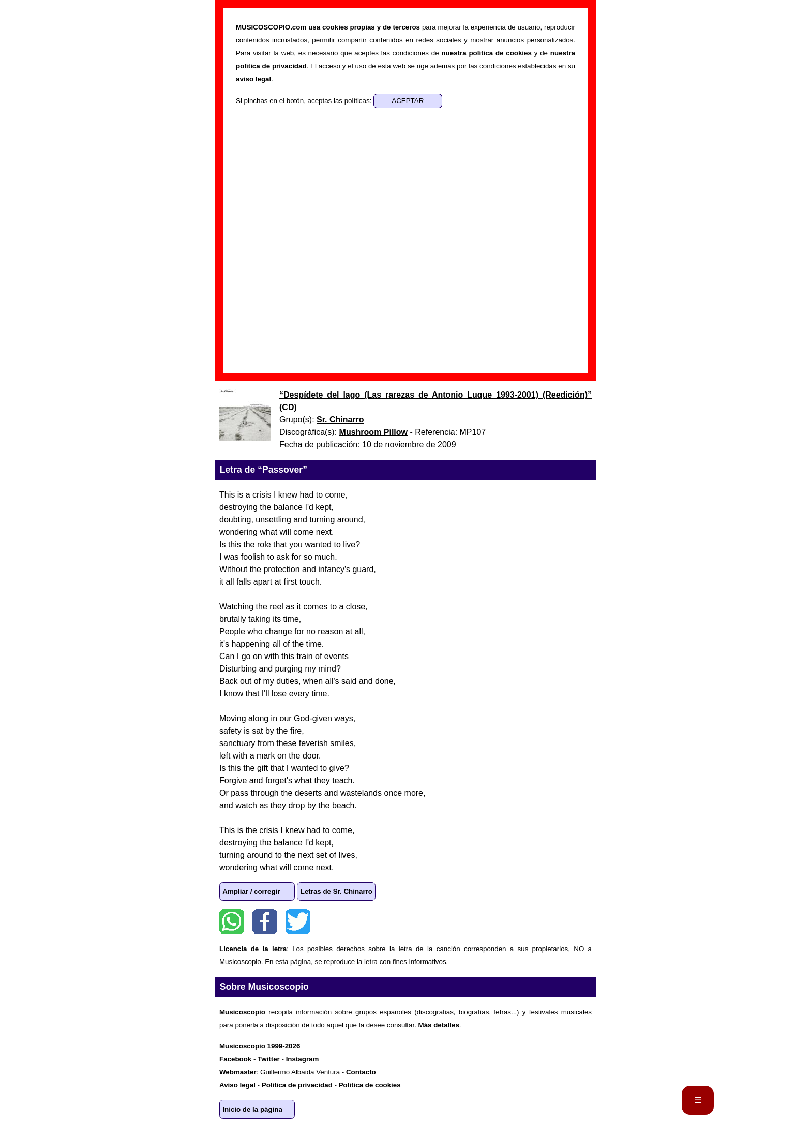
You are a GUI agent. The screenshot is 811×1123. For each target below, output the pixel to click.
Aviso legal (237, 1085)
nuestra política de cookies (486, 53)
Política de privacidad (297, 1085)
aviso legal (253, 79)
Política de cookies (370, 1085)
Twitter (298, 921)
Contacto (361, 1072)
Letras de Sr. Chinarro (336, 891)
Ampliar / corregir (251, 891)
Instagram (302, 1059)
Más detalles (438, 1025)
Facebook (264, 921)
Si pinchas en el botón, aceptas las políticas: (304, 101)
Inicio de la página (252, 1109)
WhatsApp (231, 921)
